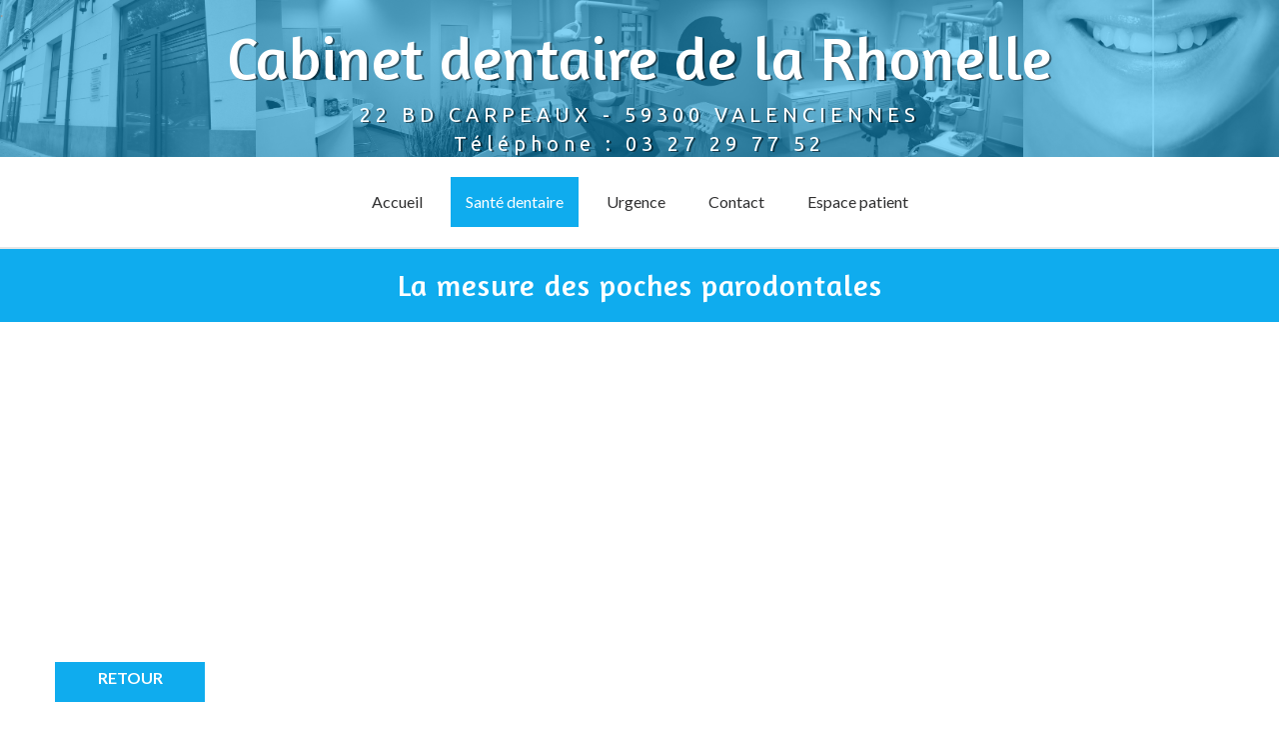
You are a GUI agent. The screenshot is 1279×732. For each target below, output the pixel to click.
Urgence (636, 201)
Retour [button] (130, 677)
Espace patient (857, 201)
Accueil (397, 201)
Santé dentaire (515, 201)
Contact (736, 201)
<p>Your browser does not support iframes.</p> (235, 507)
